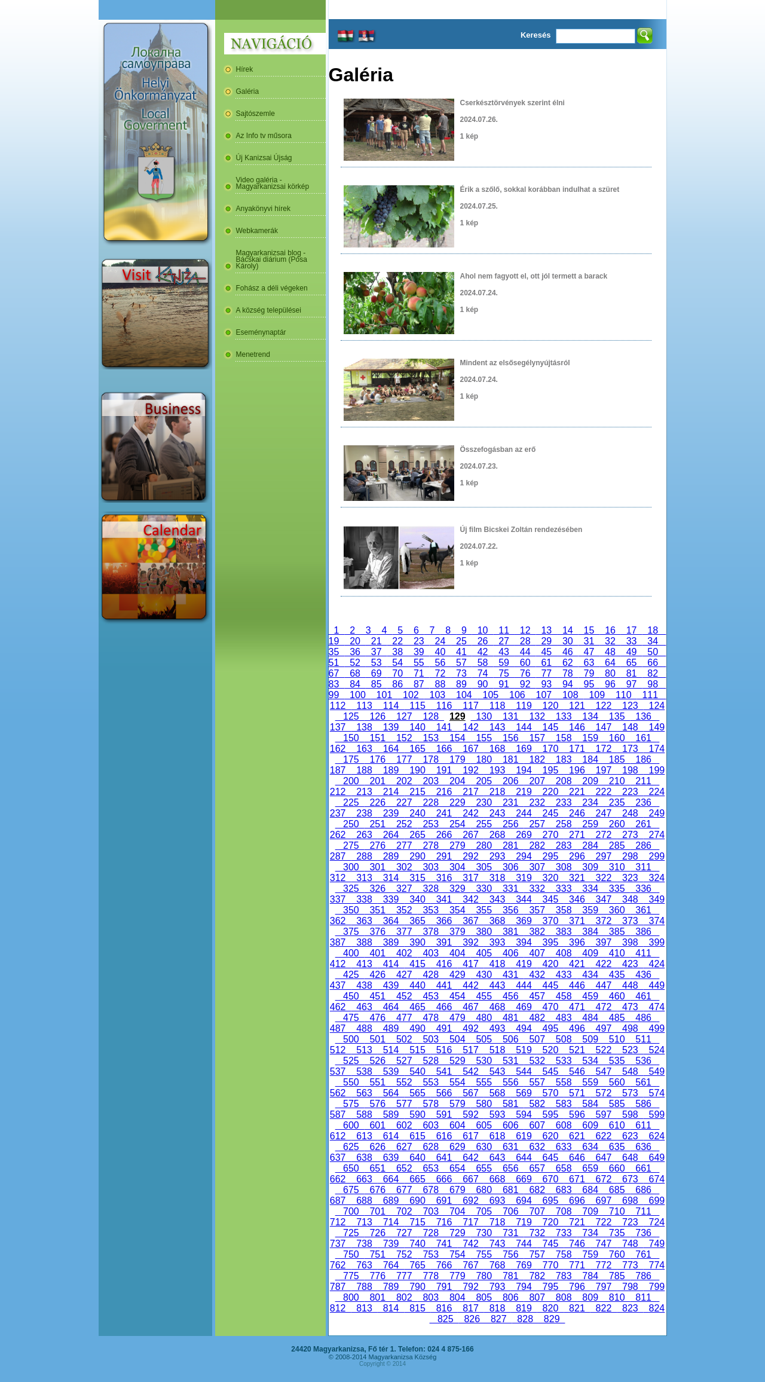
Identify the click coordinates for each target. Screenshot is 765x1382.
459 (590, 996)
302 (404, 867)
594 (523, 1114)
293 (497, 856)
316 (444, 878)
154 (457, 738)
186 (643, 759)
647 (603, 1157)
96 (610, 684)
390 (417, 942)
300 (351, 867)
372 (603, 921)
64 (610, 663)
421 (577, 964)
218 (497, 792)
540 (417, 1071)
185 (617, 759)
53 (376, 663)
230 (484, 802)
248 (630, 813)
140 (417, 727)
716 (444, 1222)
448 (630, 985)
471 (577, 1007)
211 (643, 781)
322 (603, 878)
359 (590, 910)
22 (397, 641)
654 (457, 1168)
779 (457, 1276)
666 (444, 1179)
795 (550, 1287)
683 (563, 1190)
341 (444, 899)
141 (444, 727)
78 (568, 673)
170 (550, 749)
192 (470, 770)
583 (563, 1104)
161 (643, 738)
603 (431, 1125)
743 (497, 1244)
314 (391, 878)
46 (568, 652)
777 (404, 1276)
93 (546, 684)
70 (397, 673)
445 (550, 985)
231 (510, 802)
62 (568, 663)
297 (603, 856)
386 (643, 932)
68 (355, 673)
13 (547, 630)
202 (404, 781)
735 (617, 1233)
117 (470, 706)
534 (590, 1061)
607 (537, 1125)
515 (417, 1050)
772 (603, 1265)
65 (631, 663)
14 (568, 630)
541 (444, 1071)
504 (457, 1039)
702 (404, 1211)
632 (537, 1147)
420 (550, 964)
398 (630, 942)
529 (457, 1061)
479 (457, 1018)
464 (391, 1007)
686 (643, 1190)
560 (617, 1082)
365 (417, 921)
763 (364, 1265)
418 (497, 964)
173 (630, 749)
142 (470, 727)
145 (550, 727)
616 (444, 1136)
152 (404, 738)
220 (550, 792)
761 (643, 1254)
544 (523, 1071)
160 (617, 738)
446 (577, 985)
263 (364, 835)
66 (652, 663)
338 (364, 899)
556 (510, 1082)
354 (457, 910)
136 (643, 716)
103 (437, 695)
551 (378, 1082)
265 (417, 835)
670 (550, 1179)
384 (590, 932)
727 (404, 1233)
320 (550, 878)
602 (404, 1125)
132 (537, 716)
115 (417, 706)
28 (525, 641)
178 (431, 759)
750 (351, 1254)
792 (470, 1287)
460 (617, 996)
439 (391, 985)
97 (631, 684)
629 (457, 1147)
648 (630, 1157)
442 (470, 985)
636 (643, 1147)
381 (510, 932)
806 (510, 1297)
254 (457, 824)
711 (643, 1211)
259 (590, 824)
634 (590, 1147)
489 (391, 1028)
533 (563, 1061)
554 (457, 1082)
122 (603, 706)
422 (603, 964)
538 (364, 1071)
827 (498, 1319)
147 (603, 727)
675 (351, 1190)
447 (603, 985)
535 (617, 1061)
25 (461, 641)
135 (617, 716)
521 (577, 1050)
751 (378, 1254)
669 (523, 1179)
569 (523, 1093)
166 (444, 749)
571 (577, 1093)
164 (391, 749)
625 (351, 1147)
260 (617, 824)
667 (470, 1179)
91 (504, 684)
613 (364, 1136)
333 (563, 888)
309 (590, 867)
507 (537, 1039)
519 (523, 1050)
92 (525, 684)
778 (431, 1276)
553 (431, 1082)
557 (537, 1082)
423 (630, 964)
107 (544, 695)
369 (523, 921)
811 (643, 1297)
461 (643, 996)
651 (378, 1168)
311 (643, 867)
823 (630, 1308)
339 (391, 899)
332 (537, 888)
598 (630, 1114)
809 (590, 1297)
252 (404, 824)
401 (378, 953)
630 (484, 1147)
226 (378, 802)
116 (444, 706)
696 (577, 1201)
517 (470, 1050)
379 (457, 932)
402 (404, 953)
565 (417, 1093)
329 (457, 888)
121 (577, 706)
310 (617, 867)
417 (470, 964)
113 (364, 706)
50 (652, 652)
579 (457, 1104)
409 (590, 953)
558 (563, 1082)
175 (351, 759)
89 (461, 684)
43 (504, 652)
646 (577, 1157)
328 (431, 888)
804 (457, 1297)
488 (364, 1028)
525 (351, 1061)
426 (378, 975)
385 (617, 932)
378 (431, 932)
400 (351, 953)
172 (603, 749)
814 (391, 1308)
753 (431, 1254)
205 (484, 781)
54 (397, 663)
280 (484, 845)
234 (590, 802)
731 (510, 1233)
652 (404, 1168)
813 (364, 1308)
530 (484, 1061)
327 (404, 888)
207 (537, 781)
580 (484, 1104)
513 (364, 1050)
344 (523, 899)
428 (431, 975)
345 (550, 899)
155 (484, 738)
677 (404, 1190)
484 (590, 1018)
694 (523, 1201)
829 (551, 1319)
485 (617, 1018)
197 (603, 770)
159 (590, 738)
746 (577, 1244)
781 (510, 1276)
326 (378, 888)
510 (617, 1039)
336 (643, 888)
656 (510, 1168)
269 (523, 835)
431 (510, 975)
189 (391, 770)
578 (431, 1104)
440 (417, 985)
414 (391, 964)
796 (577, 1287)
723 (630, 1222)
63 (589, 663)
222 (603, 792)
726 (378, 1233)
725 (351, 1233)
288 (364, 856)
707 (537, 1211)
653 (431, 1168)
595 (550, 1114)
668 (497, 1179)
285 (617, 845)
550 (351, 1082)
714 (391, 1222)
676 (378, 1190)
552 (404, 1082)
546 (577, 1071)
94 (568, 684)
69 (376, 673)
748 (630, 1244)
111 (650, 695)
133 (563, 716)
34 (652, 641)
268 (497, 835)
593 (497, 1114)
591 (444, 1114)
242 (470, 813)
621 (577, 1136)
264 (391, 835)
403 (431, 953)
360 (617, 910)
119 (523, 706)
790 (417, 1287)
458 (563, 996)
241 (444, 813)
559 (590, 1082)
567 (470, 1093)
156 (510, 738)
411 (643, 953)
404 (457, 953)
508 (563, 1039)
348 (630, 899)
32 (610, 641)
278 (431, 845)
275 (351, 845)
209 (590, 781)
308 (563, 867)
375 (351, 932)
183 (563, 759)
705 (484, 1211)
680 (484, 1190)
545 (550, 1071)
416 (444, 964)
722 (603, 1222)
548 (630, 1071)
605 (484, 1125)
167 (470, 749)
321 (577, 878)
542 (470, 1071)
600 (351, 1125)
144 (523, 727)
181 (510, 759)
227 (404, 802)
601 (378, 1125)
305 (484, 867)
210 (617, 781)
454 (457, 996)
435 (617, 975)
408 (563, 953)
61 (546, 663)
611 (643, 1125)
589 (391, 1114)
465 (417, 1007)
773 (630, 1265)
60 (525, 663)
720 (550, 1222)
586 (643, 1104)
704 (457, 1211)
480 (484, 1018)
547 (603, 1071)
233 (563, 802)
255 (484, 824)
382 (537, 932)
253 (431, 824)
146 (577, 727)
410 (617, 953)
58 (483, 663)
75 (504, 673)
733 (563, 1233)
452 (404, 996)
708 (563, 1211)
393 (497, 942)
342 (470, 899)
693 (497, 1201)
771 (577, 1265)
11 (504, 630)
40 (440, 652)
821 (577, 1308)
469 (523, 1007)
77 (546, 673)
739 (391, 1244)
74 (483, 673)
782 (537, 1276)
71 (419, 673)
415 (417, 964)
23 (419, 641)
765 (417, 1265)
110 (623, 695)
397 (603, 942)
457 (537, 996)
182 (537, 759)
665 (417, 1179)
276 (378, 845)
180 (484, 759)
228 (431, 802)
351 (378, 910)
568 (497, 1093)
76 (525, 673)
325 (351, 888)
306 (510, 867)
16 (610, 630)
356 (510, 910)
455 (484, 996)
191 (444, 770)
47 (589, 652)
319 (523, 878)
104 (464, 695)
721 (577, 1222)
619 (523, 1136)
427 (404, 975)
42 (483, 652)
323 (630, 878)
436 (643, 975)
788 (364, 1287)
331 (510, 888)
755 (484, 1254)
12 (525, 630)
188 (364, 770)
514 (391, 1050)
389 (391, 942)
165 (417, 749)
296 (577, 856)
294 (523, 856)
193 (497, 770)
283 (563, 845)
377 (404, 932)
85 (376, 684)
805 (484, 1297)
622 (603, 1136)
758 (563, 1254)
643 (497, 1157)
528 (431, 1061)
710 (617, 1211)
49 (631, 652)
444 (523, 985)
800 (351, 1297)
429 (457, 975)
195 (550, 770)
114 (391, 706)
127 (404, 716)
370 (550, 921)
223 (630, 792)
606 (510, 1125)
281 (510, 845)
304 (457, 867)
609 (590, 1125)
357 (537, 910)
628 (431, 1147)
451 (378, 996)
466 (444, 1007)
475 (351, 1018)
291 (444, 856)
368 (497, 921)
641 (444, 1157)
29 (546, 641)
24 (440, 641)
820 (550, 1308)
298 (630, 856)
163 (364, 749)
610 (617, 1125)
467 (470, 1007)
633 (563, 1147)
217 (470, 792)
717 (470, 1222)
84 (355, 684)
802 (404, 1297)
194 (523, 770)
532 (537, 1061)
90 (483, 684)
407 (537, 953)
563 (364, 1093)
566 (444, 1093)
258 (563, 824)
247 (603, 813)
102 (410, 695)
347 (603, 899)
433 (563, 975)
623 (630, 1136)
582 (537, 1104)
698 (630, 1201)
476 (378, 1018)
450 (351, 996)
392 (470, 942)
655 (484, 1168)
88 (440, 684)
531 (510, 1061)
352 (404, 910)
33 (631, 641)
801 (378, 1297)
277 (404, 845)
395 (550, 942)
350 (351, 910)
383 (563, 932)
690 (417, 1201)
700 (351, 1211)
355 (484, 910)
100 (357, 695)
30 (568, 641)
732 (537, 1233)
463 (364, 1007)
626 (378, 1147)
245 (550, 813)
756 (510, 1254)
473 (630, 1007)
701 (378, 1211)
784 (590, 1276)
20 (355, 641)
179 (457, 759)
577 (404, 1104)
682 (537, 1190)
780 (484, 1276)
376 (378, 932)
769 (523, 1265)
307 (537, 867)
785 (617, 1276)
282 (537, 845)
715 (417, 1222)
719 (523, 1222)
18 (652, 630)
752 (404, 1254)
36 (355, 652)
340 (417, 899)
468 (497, 1007)
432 (537, 975)
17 (631, 630)
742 (470, 1244)
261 (643, 824)
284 (590, 845)
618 (497, 1136)
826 (472, 1319)
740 (417, 1244)
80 (610, 673)
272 (603, 835)
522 (603, 1050)
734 (590, 1233)
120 (550, 706)
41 (461, 652)
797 (603, 1287)
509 (590, 1039)
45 (546, 652)
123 (630, 706)
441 (444, 985)
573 (630, 1093)
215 (417, 792)
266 (444, 835)
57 (461, 663)
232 (537, 802)
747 (603, 1244)
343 (497, 899)
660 (617, 1168)
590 (417, 1114)
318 (497, 878)
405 (484, 953)
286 (643, 845)
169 (523, 749)
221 (577, 792)
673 (630, 1179)
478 (431, 1018)
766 (444, 1265)
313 (364, 878)
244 (523, 813)
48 (610, 652)
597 (603, 1114)
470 (550, 1007)
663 (364, 1179)
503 (431, 1039)
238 (364, 813)
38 (397, 652)
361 (643, 910)
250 (351, 824)
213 (364, 792)
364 (391, 921)
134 (590, 716)
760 (617, 1254)
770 (550, 1265)
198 (630, 770)
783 (563, 1276)
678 (431, 1190)
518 (497, 1050)
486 (643, 1018)
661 (643, 1168)
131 (510, 716)
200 (351, 781)
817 (470, 1308)
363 (364, 921)
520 (550, 1050)
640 (417, 1157)
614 (391, 1136)
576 (378, 1104)
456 (510, 996)
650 (351, 1168)
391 (444, 942)
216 (444, 792)
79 (589, 673)
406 (510, 953)
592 (470, 1114)
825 (445, 1319)
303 (431, 867)
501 (378, 1039)
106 (517, 695)
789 (391, 1287)
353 (431, 910)
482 (537, 1018)
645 (550, 1157)
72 (440, 673)
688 (364, 1201)
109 (597, 695)
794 (523, 1287)
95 (589, 684)
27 (504, 641)
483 (563, 1018)
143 (497, 727)
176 (378, 759)
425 (351, 975)
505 (484, 1039)
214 (391, 792)
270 (550, 835)
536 (643, 1061)
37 (376, 652)
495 (550, 1028)
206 (510, 781)
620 (550, 1136)
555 (484, 1082)
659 (590, 1168)
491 (444, 1028)
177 (404, 759)
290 (417, 856)
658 (563, 1168)
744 (523, 1244)
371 (577, 921)
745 (550, 1244)
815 (417, 1308)
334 (590, 888)
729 (457, 1233)
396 (577, 942)
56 (440, 663)
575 (351, 1104)
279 (457, 845)
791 (444, 1287)
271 (577, 835)
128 (431, 716)
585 (617, 1104)
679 (457, 1190)
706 (510, 1211)
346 (577, 899)
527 (404, 1061)
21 (376, 641)
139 (391, 727)
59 (504, 663)
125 (351, 716)
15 (589, 630)
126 (378, 716)
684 (590, 1190)
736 (643, 1233)
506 (510, 1039)
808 (563, 1297)
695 (550, 1201)
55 (419, 663)
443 (497, 985)
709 (590, 1211)
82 (652, 673)
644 (523, 1157)
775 (351, 1276)
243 (497, 813)
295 (550, 856)
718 (497, 1222)
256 (510, 824)
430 (484, 975)
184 (590, 759)
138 (364, 727)
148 (630, 727)
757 (537, 1254)
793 (497, 1287)
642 (470, 1157)
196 (577, 770)
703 (431, 1211)
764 (391, 1265)
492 (470, 1028)
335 (617, 888)
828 (525, 1319)
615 (417, 1136)
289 (391, 856)
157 (537, 738)
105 (491, 695)
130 (484, 716)
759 (590, 1254)
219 (523, 792)
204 (457, 781)
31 (589, 641)
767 (470, 1265)
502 (404, 1039)
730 (484, 1233)
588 (364, 1114)
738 (364, 1244)
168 (497, 749)
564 (391, 1093)
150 (351, 738)
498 (630, 1028)
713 (364, 1222)
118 (497, 706)
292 (470, 856)
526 (378, 1061)
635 (617, 1147)
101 (384, 695)
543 (497, 1071)
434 (590, 975)
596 (577, 1114)
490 (417, 1028)
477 (404, 1018)
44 (525, 652)
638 (364, 1157)
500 (351, 1039)
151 (378, 738)
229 (457, 802)
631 (510, 1147)
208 (563, 781)
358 (563, 910)
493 (497, 1028)
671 (577, 1179)
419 (523, 964)
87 (419, 684)
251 (378, 824)
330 (484, 888)
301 (378, 867)
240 (417, 813)
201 (378, 781)
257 (537, 824)
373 (630, 921)
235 (617, 802)
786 (643, 1276)
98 (652, 684)
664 (391, 1179)
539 (391, 1071)
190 (417, 770)
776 (378, 1276)
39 (419, 652)
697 (603, 1201)
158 (563, 738)
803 (431, 1297)
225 (351, 802)
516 (444, 1050)
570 (550, 1093)
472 (603, 1007)
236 (643, 802)
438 (364, 985)
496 (577, 1028)
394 (523, 942)
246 (577, 813)
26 (483, 641)
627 (404, 1147)
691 (444, 1201)
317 (470, 878)
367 (470, 921)
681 (510, 1190)
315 (417, 878)
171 (577, 749)
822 (603, 1308)
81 (631, 673)
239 (391, 813)
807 (537, 1297)
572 (603, 1093)
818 (497, 1308)
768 (497, 1265)
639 (391, 1157)
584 (590, 1104)
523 (630, 1050)
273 (630, 835)
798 (630, 1287)
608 (563, 1125)
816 (444, 1308)
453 (431, 996)
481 (510, 1018)
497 (603, 1028)
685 (617, 1190)
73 (461, 673)
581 (510, 1104)
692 (470, 1201)
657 (537, 1168)
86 (397, 684)
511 (643, 1039)
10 (483, 630)
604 (457, 1125)
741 (444, 1244)
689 (391, 1201)
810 (617, 1297)
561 (643, 1082)
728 (431, 1233)
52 (355, 663)
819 (523, 1308)
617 (470, 1136)
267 (470, 835)
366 (444, 921)
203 (431, 781)
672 (603, 1179)
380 (484, 932)
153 (431, 738)
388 (364, 942)
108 (570, 695)
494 (523, 1028)
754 (457, 1254)
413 (364, 964)
